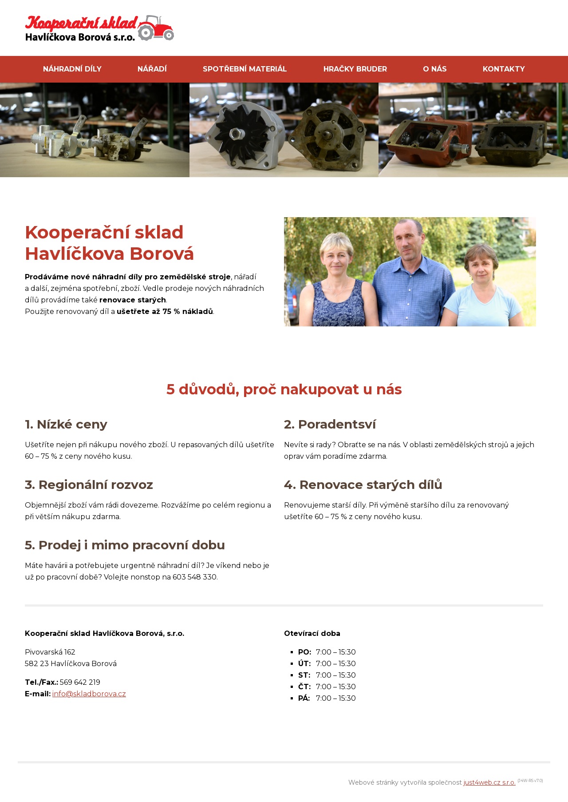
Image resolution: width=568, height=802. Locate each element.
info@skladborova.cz (89, 694)
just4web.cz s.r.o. (490, 782)
